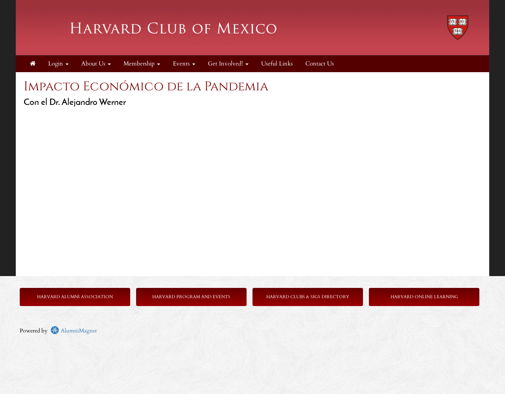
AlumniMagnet (73, 330)
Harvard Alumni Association (75, 297)
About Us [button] (96, 64)
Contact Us (319, 64)
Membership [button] (141, 64)
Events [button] (184, 64)
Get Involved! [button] (228, 64)
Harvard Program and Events (191, 297)
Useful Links (277, 64)
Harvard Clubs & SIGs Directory (307, 297)
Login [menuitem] (58, 64)
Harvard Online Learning (424, 297)
